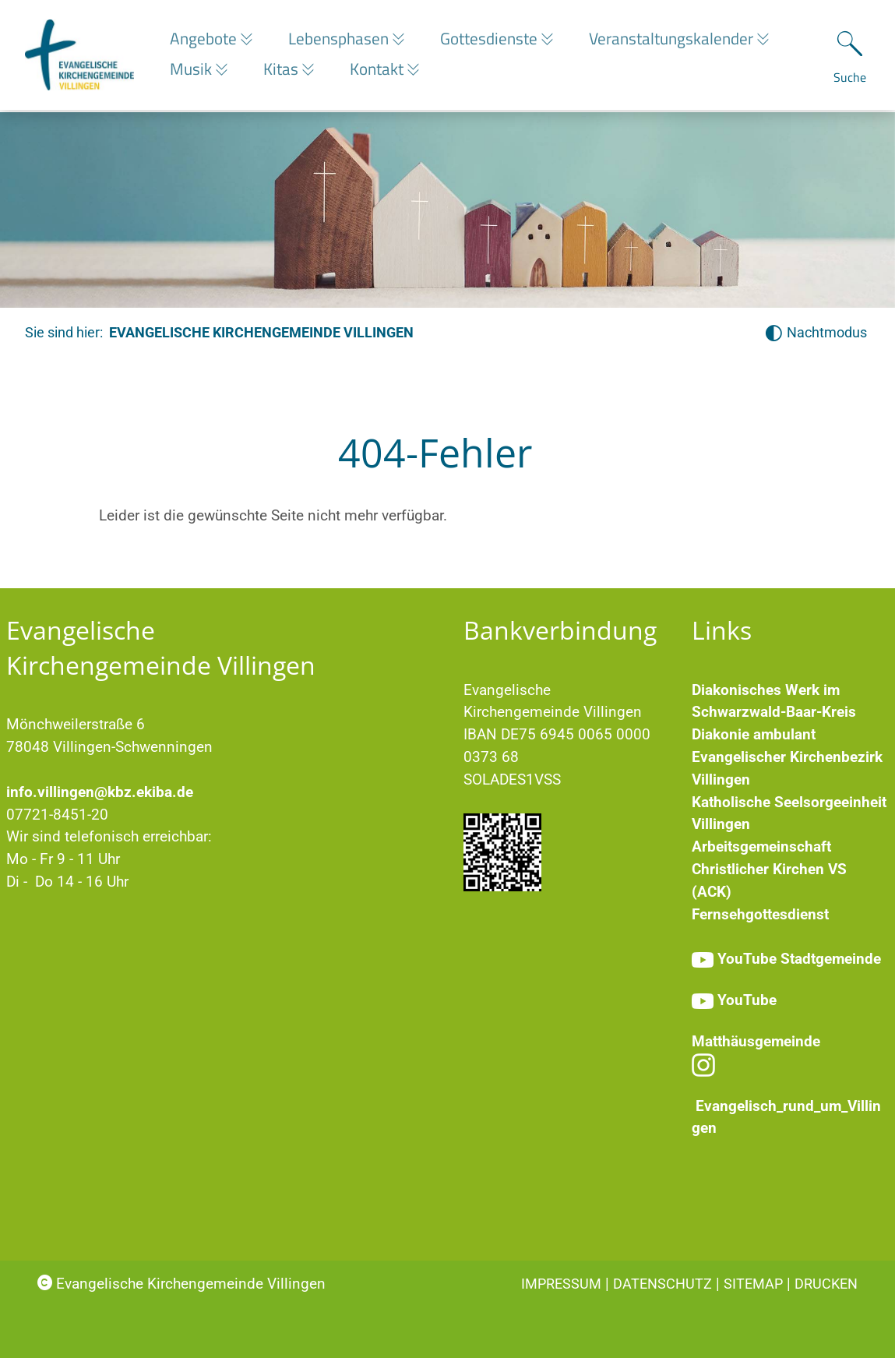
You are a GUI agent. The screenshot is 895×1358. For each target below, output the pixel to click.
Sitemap (753, 1283)
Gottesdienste (498, 39)
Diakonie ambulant (754, 734)
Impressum (561, 1283)
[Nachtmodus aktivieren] (816, 333)
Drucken (826, 1283)
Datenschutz (662, 1283)
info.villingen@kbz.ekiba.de (99, 792)
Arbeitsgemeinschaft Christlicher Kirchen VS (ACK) (769, 869)
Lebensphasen (344, 39)
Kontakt (386, 70)
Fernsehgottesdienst (760, 914)
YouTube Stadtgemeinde (799, 959)
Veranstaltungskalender (685, 39)
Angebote (205, 39)
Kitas (286, 70)
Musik (193, 70)
